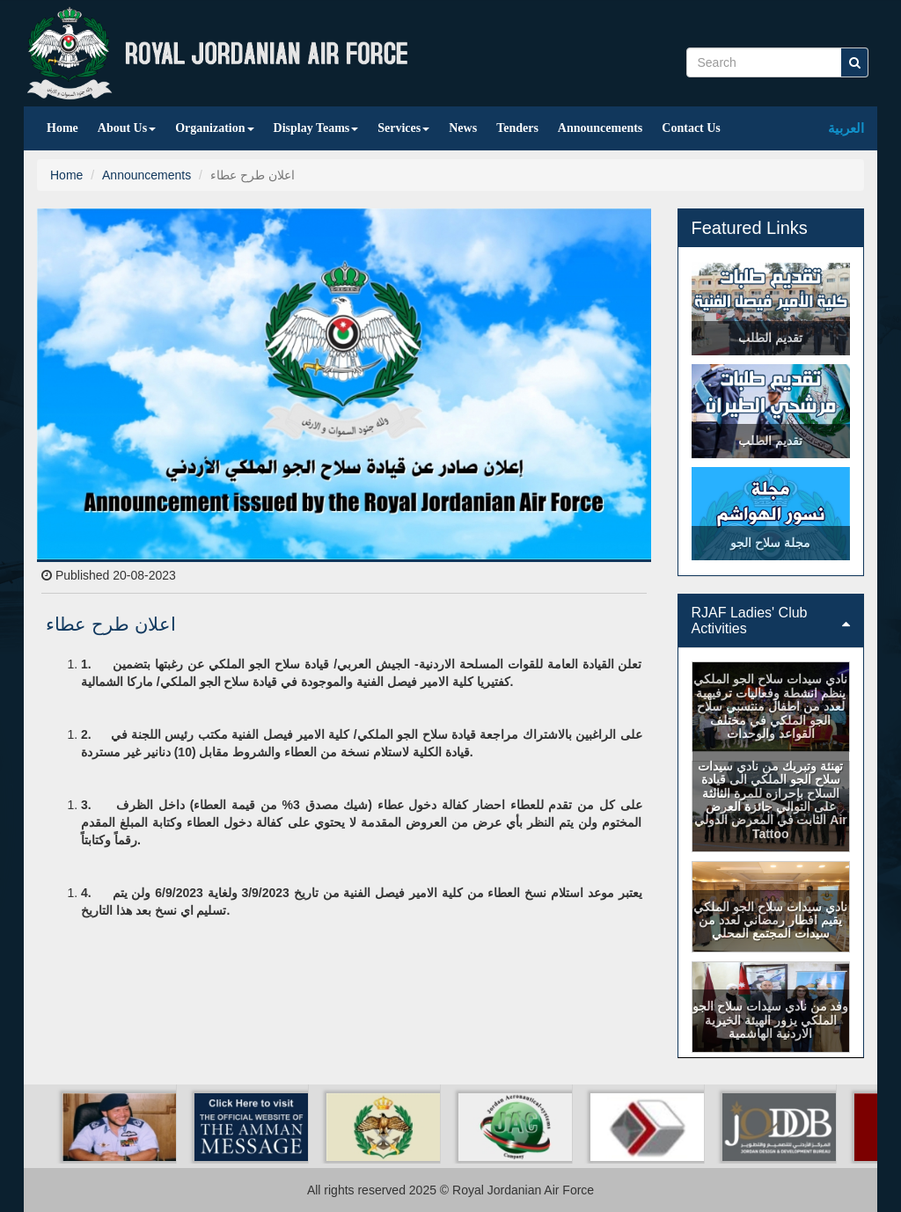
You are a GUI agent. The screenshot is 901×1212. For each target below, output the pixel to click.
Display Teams (316, 128)
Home (62, 128)
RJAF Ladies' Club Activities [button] (771, 620)
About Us (127, 128)
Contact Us (691, 128)
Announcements (600, 128)
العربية (846, 127)
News (463, 128)
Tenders (517, 128)
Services (403, 128)
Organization (214, 128)
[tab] (771, 620)
